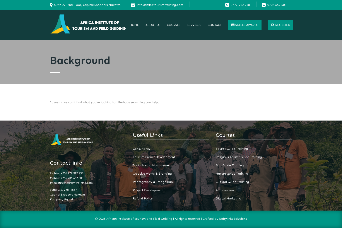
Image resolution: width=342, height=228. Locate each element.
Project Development (148, 190)
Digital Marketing (228, 198)
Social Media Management (152, 165)
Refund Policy (143, 198)
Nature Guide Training (232, 173)
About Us (152, 25)
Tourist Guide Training (232, 149)
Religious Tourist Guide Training (239, 157)
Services (194, 25)
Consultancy (141, 149)
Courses (173, 25)
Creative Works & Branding (152, 173)
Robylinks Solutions (233, 219)
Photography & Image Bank (153, 182)
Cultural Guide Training (232, 182)
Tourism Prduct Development (154, 157)
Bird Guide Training (230, 165)
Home (134, 25)
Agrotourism (225, 190)
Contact (215, 25)
